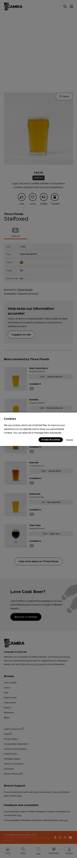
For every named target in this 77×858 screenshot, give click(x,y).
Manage (69, 439)
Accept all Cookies (50, 439)
